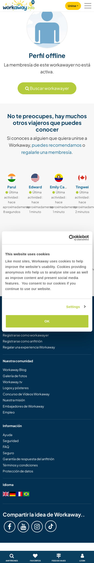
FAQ (6, 447)
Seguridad (11, 441)
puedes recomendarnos (57, 145)
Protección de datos (18, 471)
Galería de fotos (15, 376)
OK (47, 321)
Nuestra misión (14, 400)
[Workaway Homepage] (19, 5)
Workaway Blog (14, 370)
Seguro (8, 453)
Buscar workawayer (47, 88)
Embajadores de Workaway (23, 406)
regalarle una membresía (46, 152)
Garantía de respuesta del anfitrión (28, 459)
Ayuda (7, 435)
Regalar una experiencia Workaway (29, 347)
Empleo (9, 412)
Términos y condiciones (20, 465)
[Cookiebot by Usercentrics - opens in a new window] (69, 238)
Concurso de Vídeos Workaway (26, 394)
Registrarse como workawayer (26, 335)
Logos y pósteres (16, 388)
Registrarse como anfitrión (22, 341)
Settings (73, 307)
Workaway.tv (12, 382)
